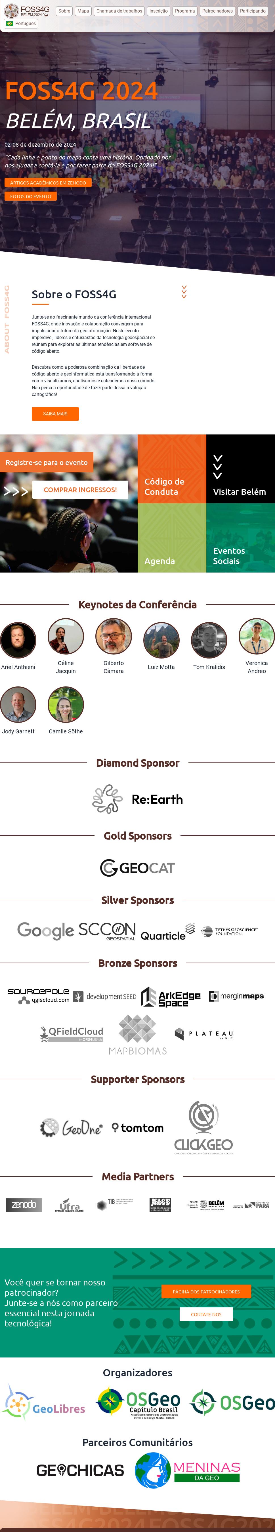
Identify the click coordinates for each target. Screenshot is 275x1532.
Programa (185, 11)
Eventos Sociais (229, 555)
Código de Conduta (164, 486)
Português (21, 23)
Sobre (64, 11)
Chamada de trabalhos (119, 11)
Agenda (159, 560)
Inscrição (159, 11)
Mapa (83, 11)
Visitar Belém (239, 491)
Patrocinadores (217, 11)
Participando (253, 11)
